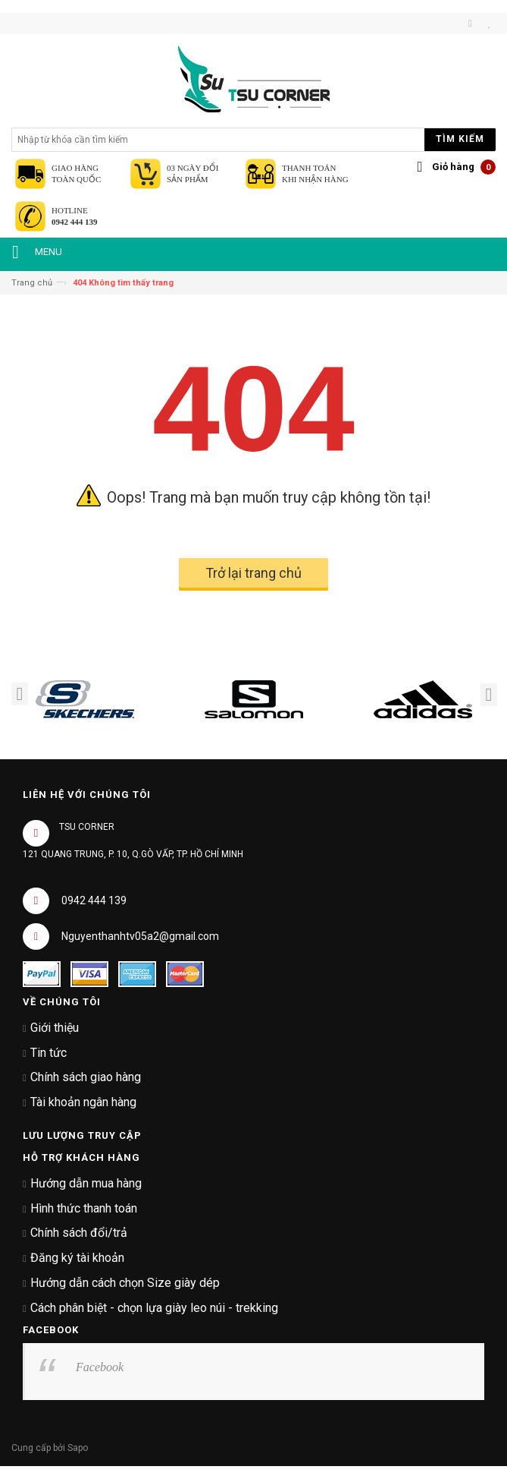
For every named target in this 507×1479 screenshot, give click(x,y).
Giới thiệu (54, 1027)
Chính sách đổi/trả (78, 1232)
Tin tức (48, 1052)
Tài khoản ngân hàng (83, 1102)
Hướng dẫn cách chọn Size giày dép (125, 1283)
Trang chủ (31, 283)
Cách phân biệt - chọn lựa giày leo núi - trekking (154, 1308)
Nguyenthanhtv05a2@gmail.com (140, 936)
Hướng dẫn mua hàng (86, 1183)
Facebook (100, 1367)
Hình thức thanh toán (83, 1208)
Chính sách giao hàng (85, 1077)
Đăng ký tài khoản (77, 1257)
